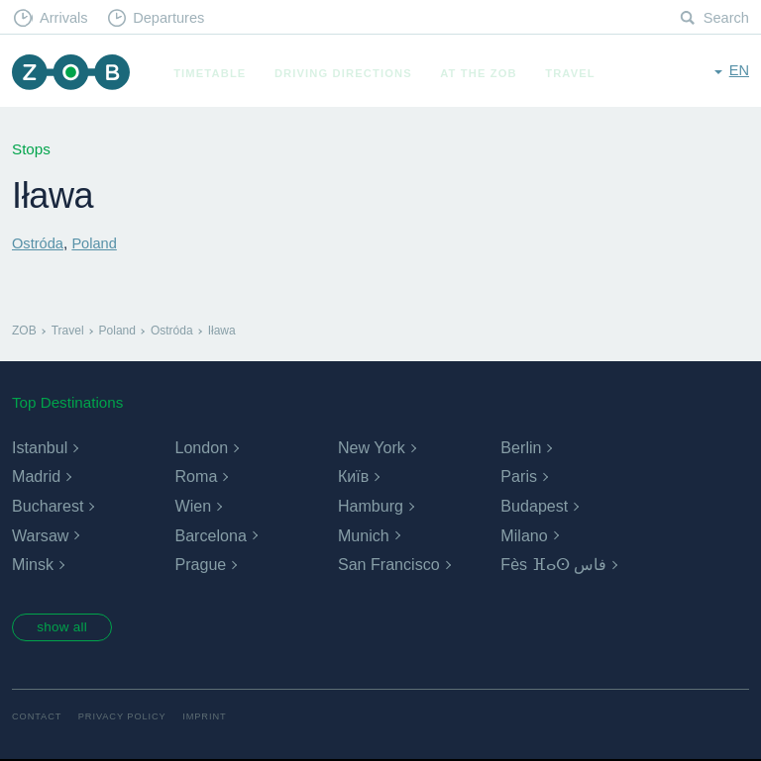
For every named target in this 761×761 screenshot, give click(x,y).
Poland (96, 243)
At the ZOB (483, 73)
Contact (37, 718)
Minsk (33, 564)
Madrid (36, 476)
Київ (353, 476)
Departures (174, 18)
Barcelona (210, 534)
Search (725, 18)
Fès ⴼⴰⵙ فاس (553, 564)
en (738, 71)
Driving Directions (348, 73)
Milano (523, 534)
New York (371, 447)
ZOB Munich (73, 73)
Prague (200, 564)
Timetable (214, 73)
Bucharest (47, 506)
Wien (192, 506)
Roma (195, 476)
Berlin (520, 447)
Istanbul (39, 447)
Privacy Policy (126, 718)
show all (66, 628)
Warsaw (40, 534)
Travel (575, 73)
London (200, 447)
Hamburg (370, 506)
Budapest (534, 506)
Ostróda (38, 243)
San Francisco (388, 564)
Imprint (211, 718)
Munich (363, 534)
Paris (518, 476)
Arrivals (66, 18)
